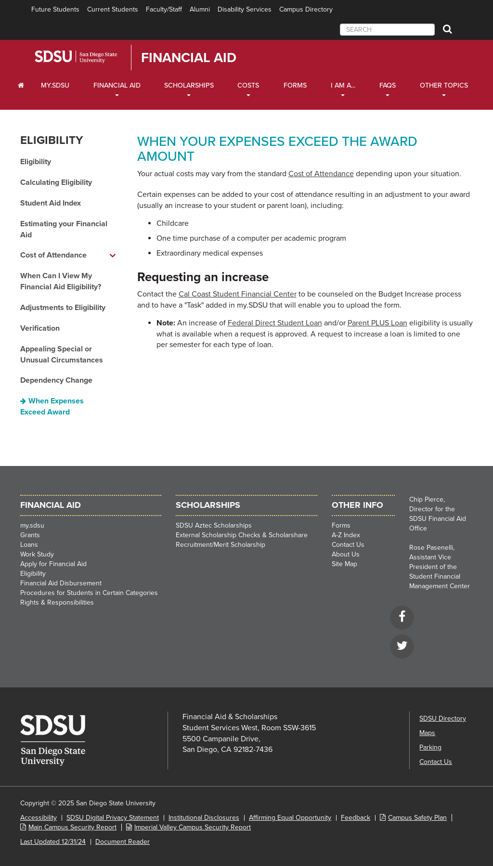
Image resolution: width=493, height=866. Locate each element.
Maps (427, 733)
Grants (30, 535)
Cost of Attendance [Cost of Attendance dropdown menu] (53, 255)
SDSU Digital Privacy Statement (112, 818)
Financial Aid (188, 58)
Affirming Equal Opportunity (290, 818)
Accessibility (38, 818)
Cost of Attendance (321, 174)
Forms (295, 85)
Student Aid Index (50, 203)
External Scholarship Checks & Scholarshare (242, 535)
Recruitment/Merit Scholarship (220, 545)
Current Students (112, 9)
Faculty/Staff (164, 9)
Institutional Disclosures (204, 818)
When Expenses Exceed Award (52, 406)
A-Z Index (346, 535)
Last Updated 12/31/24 (53, 842)
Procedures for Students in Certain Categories (89, 593)
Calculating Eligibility (56, 182)
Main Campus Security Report (72, 827)
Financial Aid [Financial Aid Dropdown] (117, 85)
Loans (29, 545)
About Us (346, 554)
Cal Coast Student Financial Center (238, 294)
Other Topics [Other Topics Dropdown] (444, 85)
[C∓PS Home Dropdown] (21, 85)
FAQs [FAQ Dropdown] (387, 85)
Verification (40, 328)
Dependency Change (56, 380)
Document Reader (122, 842)
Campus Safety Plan (417, 818)
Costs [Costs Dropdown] (248, 85)
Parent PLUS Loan (377, 323)
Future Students (55, 9)
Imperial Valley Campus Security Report (192, 827)
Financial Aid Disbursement (61, 583)
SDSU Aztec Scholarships (214, 525)
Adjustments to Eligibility (62, 307)
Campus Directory (306, 9)
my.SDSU (55, 85)
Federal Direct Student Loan (275, 323)
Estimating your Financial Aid (63, 229)
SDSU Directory (442, 718)
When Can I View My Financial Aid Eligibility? (60, 281)
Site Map (344, 564)
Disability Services (245, 9)
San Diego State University (89, 56)
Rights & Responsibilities (57, 602)
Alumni (200, 9)
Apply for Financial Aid (53, 564)
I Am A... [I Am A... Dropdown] (343, 85)
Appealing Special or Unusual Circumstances (61, 354)
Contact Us (348, 545)
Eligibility (51, 140)
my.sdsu (32, 525)
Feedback (355, 818)
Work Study (37, 554)
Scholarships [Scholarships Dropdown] (189, 85)
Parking (430, 747)
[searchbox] (387, 30)
